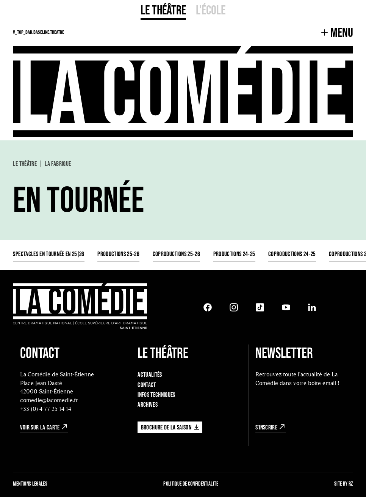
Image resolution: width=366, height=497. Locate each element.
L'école (210, 9)
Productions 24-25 (234, 253)
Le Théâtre (163, 9)
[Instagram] (234, 307)
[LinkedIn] (312, 307)
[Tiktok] (260, 307)
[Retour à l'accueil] (80, 307)
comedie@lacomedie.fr (49, 400)
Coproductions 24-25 (292, 253)
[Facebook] (208, 307)
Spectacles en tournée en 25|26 (48, 253)
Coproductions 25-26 (176, 253)
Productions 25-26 (118, 253)
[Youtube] (286, 307)
